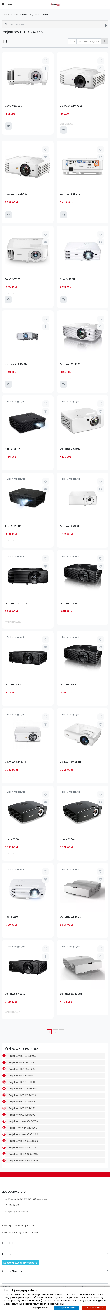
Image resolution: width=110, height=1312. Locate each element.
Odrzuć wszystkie (94, 1307)
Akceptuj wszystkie (66, 1307)
